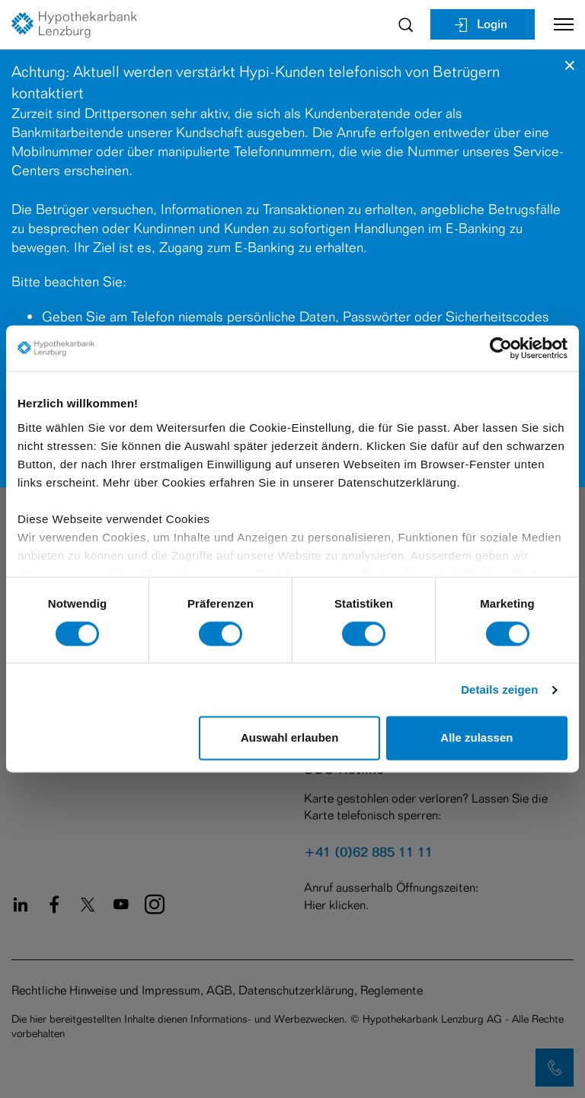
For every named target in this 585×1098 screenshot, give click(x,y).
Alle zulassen (476, 738)
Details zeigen (499, 689)
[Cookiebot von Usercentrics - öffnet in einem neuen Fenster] (500, 348)
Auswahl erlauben (289, 738)
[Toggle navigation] (558, 24)
